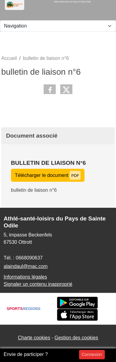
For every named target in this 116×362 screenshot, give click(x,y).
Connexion (92, 354)
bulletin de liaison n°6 (48, 163)
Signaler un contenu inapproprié (38, 284)
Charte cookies (34, 337)
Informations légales (25, 276)
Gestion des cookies (76, 337)
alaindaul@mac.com (26, 266)
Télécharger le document (48, 175)
